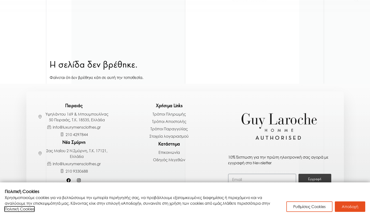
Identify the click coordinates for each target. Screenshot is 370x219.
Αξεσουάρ (351, 21)
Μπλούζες (249, 21)
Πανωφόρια (90, 21)
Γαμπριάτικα (19, 21)
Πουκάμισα (124, 21)
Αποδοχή (350, 206)
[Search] (357, 47)
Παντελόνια (283, 21)
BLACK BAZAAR (320, 34)
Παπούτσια (319, 21)
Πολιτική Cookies (19, 209)
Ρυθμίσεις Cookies (309, 206)
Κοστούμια (54, 21)
